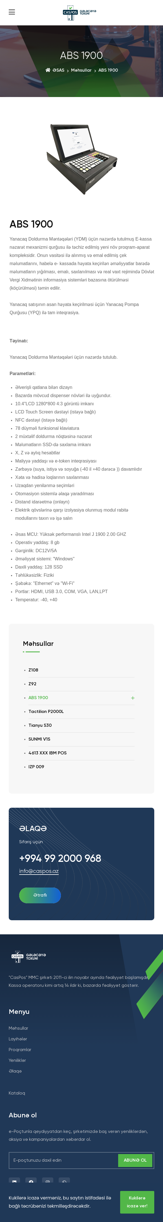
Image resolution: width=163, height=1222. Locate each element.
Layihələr (18, 1039)
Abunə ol (135, 1160)
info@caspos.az (39, 871)
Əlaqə (15, 1071)
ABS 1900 (38, 698)
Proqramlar (20, 1050)
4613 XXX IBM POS (47, 753)
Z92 (32, 684)
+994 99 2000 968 (60, 859)
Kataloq (17, 1093)
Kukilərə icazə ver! (137, 1202)
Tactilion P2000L (46, 712)
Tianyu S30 (40, 725)
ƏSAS (54, 70)
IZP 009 (36, 767)
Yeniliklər (17, 1060)
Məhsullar (81, 70)
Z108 (33, 670)
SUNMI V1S (39, 739)
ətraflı (40, 895)
